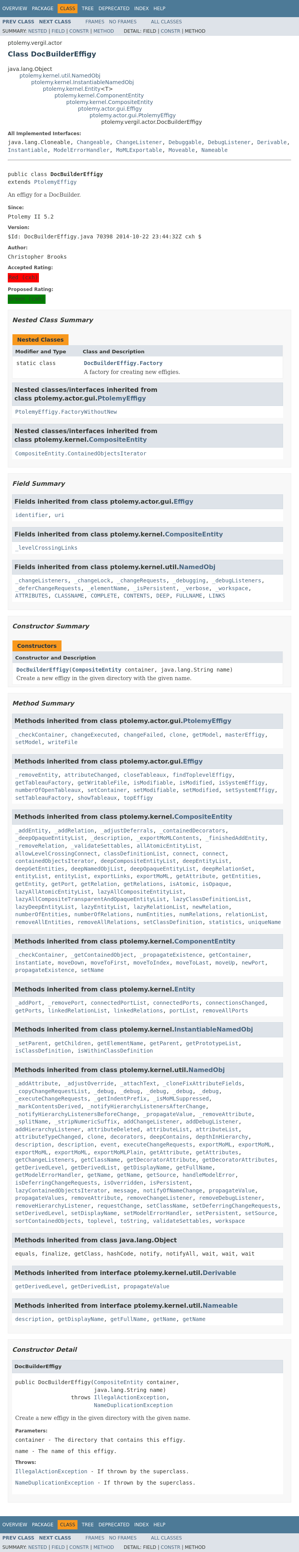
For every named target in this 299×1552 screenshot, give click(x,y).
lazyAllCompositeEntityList (140, 892)
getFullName (194, 1167)
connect (184, 853)
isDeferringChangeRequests (56, 1183)
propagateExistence (44, 970)
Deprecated (114, 8)
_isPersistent (154, 588)
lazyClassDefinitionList (210, 899)
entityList (31, 876)
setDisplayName (94, 1213)
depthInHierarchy (222, 1137)
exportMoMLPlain (118, 1152)
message (125, 1190)
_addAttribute (36, 1083)
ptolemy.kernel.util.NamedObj (59, 75)
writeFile (62, 742)
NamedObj (197, 567)
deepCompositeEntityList (138, 861)
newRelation (210, 907)
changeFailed (143, 735)
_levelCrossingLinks (46, 548)
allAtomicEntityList (168, 846)
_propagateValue (167, 1114)
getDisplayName (146, 1167)
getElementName (120, 1043)
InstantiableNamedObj (213, 1029)
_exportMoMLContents (168, 838)
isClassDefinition (43, 1051)
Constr (79, 31)
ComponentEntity (205, 941)
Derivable (272, 142)
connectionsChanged (235, 1003)
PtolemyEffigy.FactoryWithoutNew (66, 412)
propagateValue (232, 1190)
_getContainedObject (102, 955)
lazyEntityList (104, 907)
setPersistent (217, 1213)
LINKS (217, 596)
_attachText (138, 1083)
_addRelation (74, 830)
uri (59, 515)
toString (133, 1221)
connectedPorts (176, 1003)
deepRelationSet (226, 869)
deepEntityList (206, 861)
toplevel (100, 1221)
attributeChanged (90, 775)
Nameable (214, 150)
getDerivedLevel (39, 1167)
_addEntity (31, 830)
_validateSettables (100, 846)
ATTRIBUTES (31, 596)
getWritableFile (102, 783)
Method (103, 31)
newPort (253, 962)
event (108, 1144)
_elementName (107, 588)
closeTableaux (144, 775)
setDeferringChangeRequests (235, 1206)
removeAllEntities (43, 922)
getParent (164, 1043)
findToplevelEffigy (202, 775)
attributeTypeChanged (48, 1137)
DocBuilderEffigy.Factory (123, 363)
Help (159, 8)
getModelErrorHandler (48, 1175)
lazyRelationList (159, 907)
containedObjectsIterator (54, 861)
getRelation (99, 884)
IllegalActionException (130, 1397)
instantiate (33, 962)
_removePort (66, 1003)
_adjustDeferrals (126, 830)
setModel (28, 742)
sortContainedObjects (48, 1221)
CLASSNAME (69, 596)
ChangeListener (139, 142)
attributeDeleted (113, 1129)
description (33, 1144)
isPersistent (169, 1183)
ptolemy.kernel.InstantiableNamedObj (82, 82)
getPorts (28, 1010)
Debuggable (185, 142)
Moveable (182, 150)
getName (98, 1175)
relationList (244, 914)
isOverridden (123, 1183)
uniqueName (264, 922)
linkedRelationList (77, 1010)
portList (182, 1010)
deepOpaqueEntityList (163, 869)
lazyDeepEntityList (44, 907)
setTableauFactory (43, 798)
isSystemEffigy (242, 783)
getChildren (73, 1043)
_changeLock (92, 580)
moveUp (225, 962)
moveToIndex (151, 962)
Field (58, 31)
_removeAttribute (225, 1114)
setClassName (166, 1206)
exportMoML (153, 876)
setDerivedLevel (39, 1213)
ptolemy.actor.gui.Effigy (110, 109)
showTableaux (97, 798)
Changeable (93, 142)
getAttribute (195, 876)
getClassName (100, 1160)
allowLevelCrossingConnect (56, 853)
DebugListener (229, 142)
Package (42, 8)
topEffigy (138, 798)
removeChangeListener (160, 1198)
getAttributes (217, 1152)
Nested (37, 31)
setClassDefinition (172, 922)
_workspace (231, 588)
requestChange (118, 1206)
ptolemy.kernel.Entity (71, 89)
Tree (88, 8)
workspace (230, 1221)
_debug (104, 1091)
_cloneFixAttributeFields (202, 1083)
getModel (205, 735)
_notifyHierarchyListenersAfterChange (146, 1106)
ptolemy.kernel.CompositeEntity (109, 102)
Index (141, 8)
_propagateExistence (171, 955)
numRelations (198, 914)
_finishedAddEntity (235, 838)
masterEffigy (245, 735)
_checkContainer (39, 735)
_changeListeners (41, 580)
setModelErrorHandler (156, 1213)
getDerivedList (94, 1167)
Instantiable (27, 150)
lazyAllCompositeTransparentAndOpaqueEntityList (90, 899)
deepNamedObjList (97, 869)
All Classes (166, 22)
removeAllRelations (107, 922)
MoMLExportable (139, 150)
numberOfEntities (41, 914)
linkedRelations (138, 1010)
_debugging (189, 580)
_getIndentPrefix (120, 1098)
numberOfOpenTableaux (48, 790)
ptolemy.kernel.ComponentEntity (99, 95)
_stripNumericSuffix (86, 1121)
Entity (184, 989)
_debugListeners (236, 580)
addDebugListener (212, 1121)
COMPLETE (104, 596)
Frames (95, 22)
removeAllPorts (225, 1010)
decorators (126, 1137)
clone (177, 735)
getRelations (143, 884)
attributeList (167, 1129)
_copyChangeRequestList (51, 1091)
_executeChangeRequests (51, 1098)
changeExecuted (94, 735)
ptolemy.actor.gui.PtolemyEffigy (133, 115)
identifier (31, 515)
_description (110, 838)
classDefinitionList (135, 853)
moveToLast (192, 962)
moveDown (71, 962)
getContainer (228, 955)
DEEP (162, 596)
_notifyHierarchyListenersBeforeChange (76, 1114)
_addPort (28, 1003)
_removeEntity (36, 775)
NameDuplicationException (133, 1405)
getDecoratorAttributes (238, 1160)
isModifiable (152, 783)
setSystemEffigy (249, 790)
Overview (14, 8)
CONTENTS (136, 596)
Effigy (183, 501)
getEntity (30, 884)
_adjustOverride (88, 1083)
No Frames (123, 22)
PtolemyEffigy (55, 182)
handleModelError (209, 1175)
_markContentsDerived (48, 1106)
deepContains (169, 1137)
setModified (201, 790)
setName (92, 970)
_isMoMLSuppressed (181, 1098)
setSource (259, 1213)
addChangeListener (151, 1121)
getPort (62, 884)
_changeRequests (141, 580)
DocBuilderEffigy (42, 670)
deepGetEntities (39, 869)
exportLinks (112, 876)
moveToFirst (109, 962)
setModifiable (154, 790)
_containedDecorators (192, 830)
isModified (195, 783)
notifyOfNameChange (172, 1190)
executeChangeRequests (157, 1144)
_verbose (196, 588)
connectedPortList (118, 1003)
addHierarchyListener (48, 1129)
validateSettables (181, 1221)
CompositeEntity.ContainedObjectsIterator (80, 453)
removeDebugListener (230, 1198)
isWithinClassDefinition (115, 1051)
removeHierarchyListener (53, 1206)
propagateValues (39, 1198)
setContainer (107, 790)
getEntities (240, 876)
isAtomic (182, 884)
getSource (161, 1175)
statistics (225, 922)
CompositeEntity (118, 439)
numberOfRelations (102, 914)
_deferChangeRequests (48, 588)
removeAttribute (95, 1198)
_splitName (31, 1121)
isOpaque (215, 884)
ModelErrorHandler (81, 150)
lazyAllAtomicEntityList (53, 892)
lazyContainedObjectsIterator (61, 1190)
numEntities (155, 914)
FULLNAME (189, 596)
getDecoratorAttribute (161, 1160)
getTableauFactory (43, 783)
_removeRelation (39, 846)
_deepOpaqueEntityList (49, 838)
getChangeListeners (44, 1160)
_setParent (31, 1043)
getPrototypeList (212, 1043)
